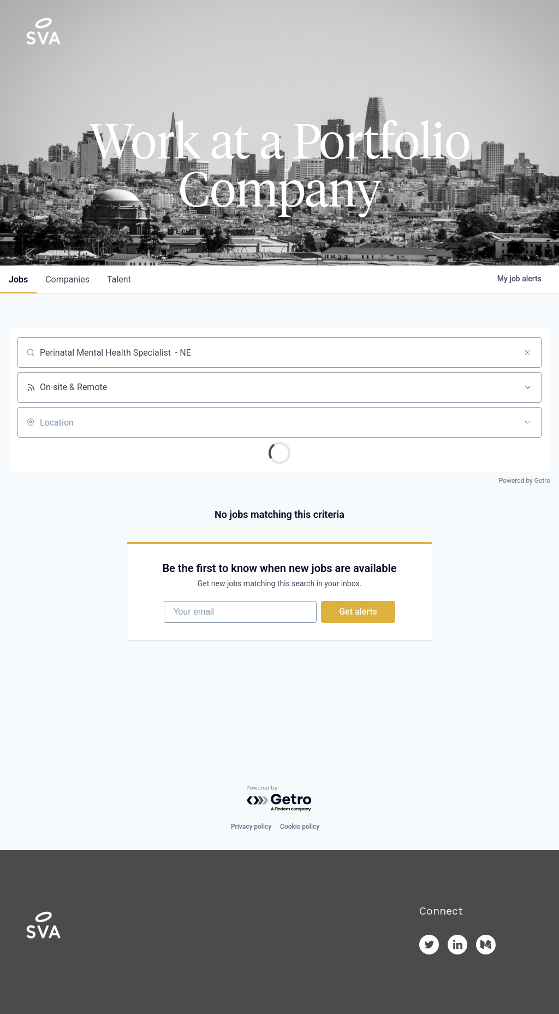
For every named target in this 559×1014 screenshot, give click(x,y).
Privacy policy (251, 826)
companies (67, 279)
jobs (18, 279)
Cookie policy (299, 826)
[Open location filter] (527, 422)
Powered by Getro (524, 481)
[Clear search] (527, 352)
